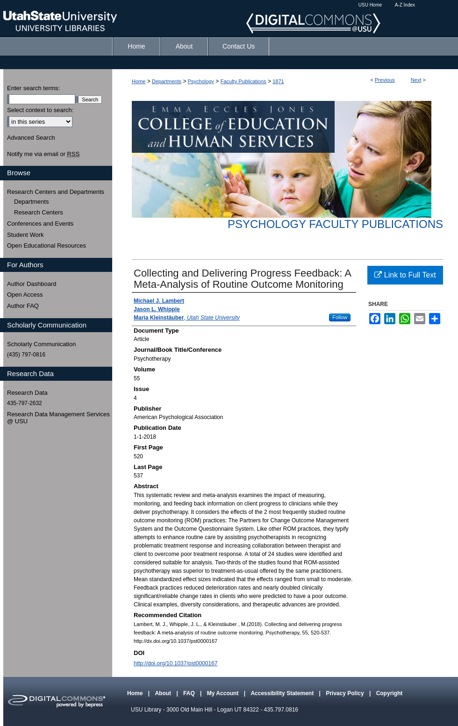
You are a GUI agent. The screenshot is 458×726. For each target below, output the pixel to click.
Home (138, 81)
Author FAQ (23, 305)
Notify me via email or (43, 154)
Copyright (389, 693)
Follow (339, 317)
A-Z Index (405, 4)
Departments (166, 81)
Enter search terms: (33, 88)
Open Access (25, 294)
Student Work (25, 234)
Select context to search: (40, 110)
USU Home (370, 4)
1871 (278, 81)
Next (416, 80)
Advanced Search (31, 137)
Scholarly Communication (41, 344)
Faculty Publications (243, 81)
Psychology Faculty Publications (335, 224)
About (163, 693)
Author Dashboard (32, 283)
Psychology (201, 81)
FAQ (189, 693)
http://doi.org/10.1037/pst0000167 (175, 663)
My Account (223, 693)
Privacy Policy (345, 693)
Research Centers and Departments (55, 191)
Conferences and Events (40, 223)
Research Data (27, 392)
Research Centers (38, 212)
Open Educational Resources (46, 245)
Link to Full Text (405, 275)
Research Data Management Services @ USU (58, 418)
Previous (385, 80)
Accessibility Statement (282, 693)
